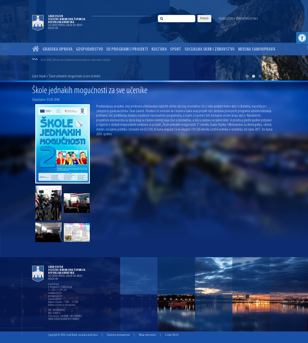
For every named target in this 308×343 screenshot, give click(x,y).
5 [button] (273, 76)
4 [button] (266, 76)
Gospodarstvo (89, 49)
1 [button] (247, 76)
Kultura (159, 49)
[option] (154, 40)
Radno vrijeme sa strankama (62, 305)
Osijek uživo (226, 19)
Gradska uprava (58, 49)
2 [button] (253, 76)
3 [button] (260, 76)
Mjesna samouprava (256, 49)
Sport (175, 49)
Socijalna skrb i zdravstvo (210, 49)
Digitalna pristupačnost (118, 335)
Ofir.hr (176, 335)
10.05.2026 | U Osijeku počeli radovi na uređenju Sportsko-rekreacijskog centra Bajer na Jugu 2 (86, 59)
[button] (302, 38)
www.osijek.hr (55, 299)
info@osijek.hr (55, 293)
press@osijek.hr (55, 296)
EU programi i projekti (127, 49)
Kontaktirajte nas (247, 19)
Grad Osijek (39, 76)
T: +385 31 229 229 (57, 290)
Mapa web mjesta (147, 335)
